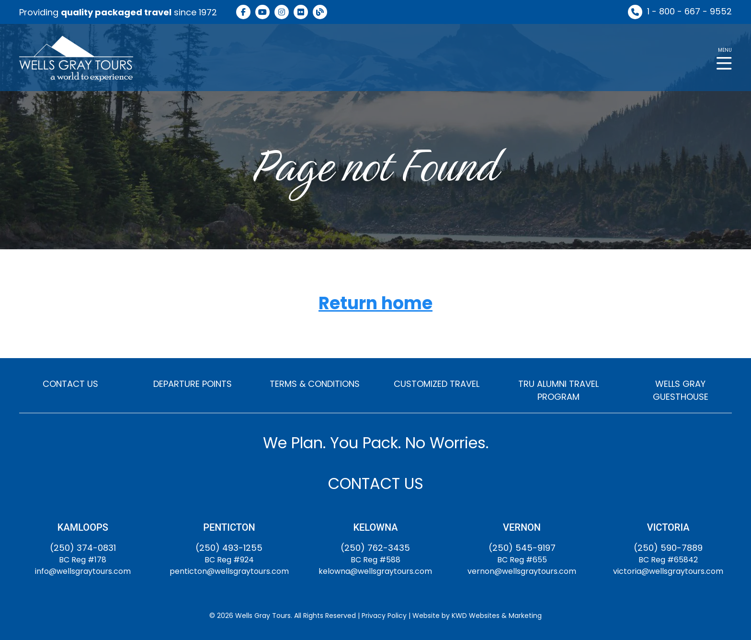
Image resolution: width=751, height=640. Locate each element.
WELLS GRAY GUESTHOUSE (680, 390)
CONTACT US (70, 384)
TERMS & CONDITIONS (315, 384)
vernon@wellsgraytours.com (521, 571)
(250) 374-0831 (83, 548)
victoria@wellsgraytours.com (668, 571)
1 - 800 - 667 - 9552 (689, 11)
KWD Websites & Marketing (497, 615)
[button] (724, 57)
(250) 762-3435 (375, 548)
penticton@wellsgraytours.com (229, 571)
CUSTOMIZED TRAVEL (436, 384)
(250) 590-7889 (668, 548)
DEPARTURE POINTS (192, 384)
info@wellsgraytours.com (83, 571)
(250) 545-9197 (522, 548)
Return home (375, 303)
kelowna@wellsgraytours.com (375, 571)
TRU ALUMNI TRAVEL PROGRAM (558, 390)
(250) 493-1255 (228, 548)
